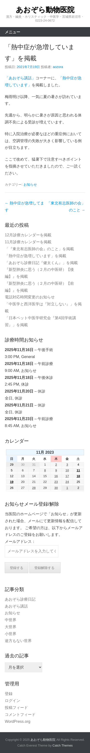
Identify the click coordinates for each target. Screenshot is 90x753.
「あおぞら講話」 (20, 78)
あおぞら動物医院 (45, 10)
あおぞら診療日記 (20, 599)
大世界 (10, 627)
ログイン (12, 701)
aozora (58, 67)
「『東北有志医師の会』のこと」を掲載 (39, 249)
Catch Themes (63, 745)
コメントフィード (20, 714)
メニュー (12, 32)
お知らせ (30, 184)
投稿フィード (16, 708)
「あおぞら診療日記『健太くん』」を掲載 (41, 263)
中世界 (10, 620)
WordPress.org (17, 721)
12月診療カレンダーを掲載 (28, 235)
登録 (8, 694)
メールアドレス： (20, 541)
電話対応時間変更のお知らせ (30, 297)
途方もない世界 (18, 641)
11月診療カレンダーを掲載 (28, 242)
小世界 (10, 634)
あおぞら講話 (16, 606)
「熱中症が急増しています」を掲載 (35, 256)
